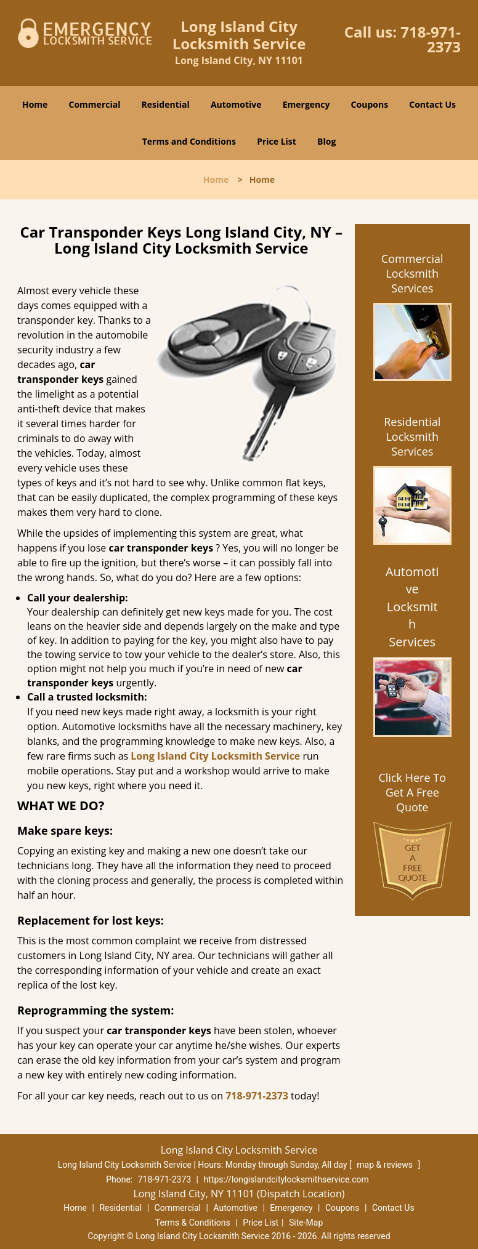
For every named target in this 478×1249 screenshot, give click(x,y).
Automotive (236, 104)
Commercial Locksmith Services (412, 273)
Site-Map (306, 1222)
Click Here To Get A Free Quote (412, 792)
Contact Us (432, 104)
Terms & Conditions (192, 1222)
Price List (276, 141)
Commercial (95, 104)
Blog (326, 141)
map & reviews (386, 1165)
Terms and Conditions (189, 141)
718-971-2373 (430, 39)
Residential (166, 104)
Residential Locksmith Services (412, 436)
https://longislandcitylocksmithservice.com (286, 1179)
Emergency (306, 104)
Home (34, 104)
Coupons (369, 104)
